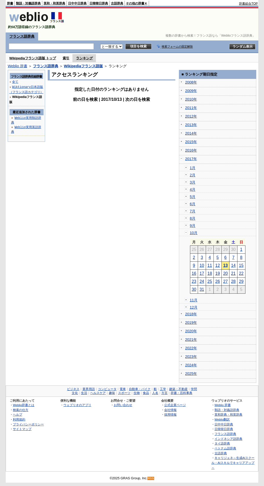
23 (194, 281)
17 (202, 273)
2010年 (191, 99)
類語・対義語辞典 (28, 3)
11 (210, 265)
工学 (163, 389)
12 (217, 265)
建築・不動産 (178, 389)
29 (241, 281)
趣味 (112, 392)
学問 (194, 389)
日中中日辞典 (77, 3)
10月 (193, 233)
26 (217, 281)
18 (210, 273)
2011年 (191, 108)
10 (202, 265)
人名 (155, 392)
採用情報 (170, 414)
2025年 (191, 374)
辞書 (10, 3)
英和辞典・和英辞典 (228, 414)
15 (241, 265)
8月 (192, 218)
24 (202, 281)
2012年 (191, 116)
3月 (192, 182)
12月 (193, 307)
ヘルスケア (98, 392)
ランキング (84, 58)
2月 (192, 175)
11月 (193, 300)
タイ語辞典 (222, 443)
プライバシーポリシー (28, 424)
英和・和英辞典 (54, 3)
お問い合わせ (123, 405)
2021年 (191, 339)
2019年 (191, 322)
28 (233, 281)
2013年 (191, 125)
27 (225, 281)
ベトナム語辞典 (225, 448)
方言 (164, 392)
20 (225, 273)
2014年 (191, 133)
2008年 (191, 82)
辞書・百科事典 (181, 392)
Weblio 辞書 (17, 66)
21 (233, 273)
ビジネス (73, 389)
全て (15, 81)
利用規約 (19, 419)
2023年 (191, 357)
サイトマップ (22, 429)
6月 (192, 204)
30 (194, 289)
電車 (123, 389)
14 (233, 265)
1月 (192, 168)
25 (210, 281)
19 (217, 273)
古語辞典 (117, 3)
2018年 (191, 314)
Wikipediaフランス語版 (83, 66)
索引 (66, 58)
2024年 (191, 365)
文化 (75, 392)
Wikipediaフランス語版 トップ (32, 58)
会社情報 (170, 409)
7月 (192, 211)
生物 (137, 392)
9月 (192, 226)
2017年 (191, 159)
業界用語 (88, 389)
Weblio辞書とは (23, 405)
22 (241, 273)
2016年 (191, 150)
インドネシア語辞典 (228, 438)
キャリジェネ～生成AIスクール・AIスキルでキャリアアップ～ (232, 462)
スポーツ (124, 392)
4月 (192, 189)
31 (202, 289)
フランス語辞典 (22, 36)
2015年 (191, 142)
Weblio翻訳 (222, 419)
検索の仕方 (20, 409)
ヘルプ (17, 414)
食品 (146, 392)
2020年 (191, 331)
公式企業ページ (175, 405)
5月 (192, 197)
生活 (84, 392)
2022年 (191, 348)
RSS (151, 478)
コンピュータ (107, 389)
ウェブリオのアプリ (77, 405)
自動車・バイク (140, 389)
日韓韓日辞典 (98, 3)
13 (225, 265)
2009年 (191, 91)
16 (194, 273)
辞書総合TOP (248, 3)
